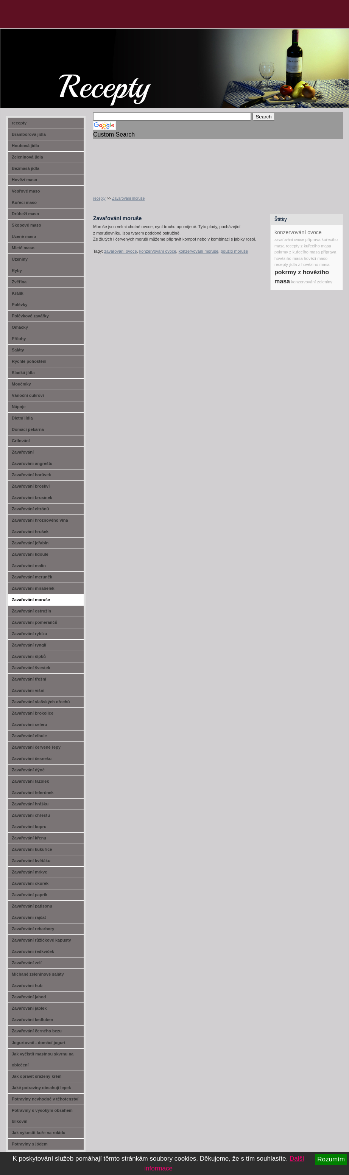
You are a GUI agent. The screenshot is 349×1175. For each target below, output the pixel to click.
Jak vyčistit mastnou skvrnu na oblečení (42, 1059)
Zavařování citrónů (30, 509)
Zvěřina (19, 282)
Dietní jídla (22, 418)
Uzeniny (20, 259)
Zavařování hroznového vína (40, 520)
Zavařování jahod (29, 997)
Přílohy (19, 338)
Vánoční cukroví (28, 395)
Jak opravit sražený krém (36, 1076)
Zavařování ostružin (31, 611)
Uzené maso (24, 236)
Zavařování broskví (31, 486)
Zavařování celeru (29, 724)
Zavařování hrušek (30, 531)
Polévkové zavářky (30, 316)
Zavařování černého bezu (37, 1031)
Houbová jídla (25, 145)
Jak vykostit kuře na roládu (38, 1132)
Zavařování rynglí (29, 645)
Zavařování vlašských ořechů (41, 701)
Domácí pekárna (28, 429)
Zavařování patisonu (32, 906)
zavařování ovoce (120, 251)
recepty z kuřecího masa (308, 246)
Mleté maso (23, 248)
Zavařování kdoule (30, 554)
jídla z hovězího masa (309, 264)
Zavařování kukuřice (32, 849)
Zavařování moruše (128, 198)
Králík (17, 293)
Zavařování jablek (29, 1008)
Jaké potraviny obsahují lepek (41, 1087)
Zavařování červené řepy (36, 747)
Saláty (18, 350)
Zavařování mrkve (29, 872)
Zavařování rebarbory (33, 928)
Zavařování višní (28, 690)
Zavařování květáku (31, 860)
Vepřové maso (26, 191)
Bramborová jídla (29, 134)
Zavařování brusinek (32, 497)
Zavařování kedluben (32, 1019)
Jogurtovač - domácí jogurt (38, 1042)
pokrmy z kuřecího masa (297, 252)
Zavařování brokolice (32, 713)
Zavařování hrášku (30, 804)
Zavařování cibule (29, 736)
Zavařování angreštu (32, 463)
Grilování (21, 440)
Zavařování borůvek (31, 474)
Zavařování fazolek (30, 781)
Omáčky (20, 327)
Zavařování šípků (29, 656)
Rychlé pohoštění (29, 361)
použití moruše (234, 251)
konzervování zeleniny (311, 282)
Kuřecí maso (24, 202)
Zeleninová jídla (27, 157)
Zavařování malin (29, 565)
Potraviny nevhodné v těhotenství (45, 1099)
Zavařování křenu (29, 838)
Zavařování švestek (31, 667)
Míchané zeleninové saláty (38, 974)
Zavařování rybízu (29, 633)
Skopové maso (26, 225)
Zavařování (23, 452)
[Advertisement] (117, 163)
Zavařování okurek (30, 883)
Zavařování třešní (29, 679)
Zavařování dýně (28, 770)
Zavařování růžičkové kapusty (41, 940)
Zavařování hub (27, 985)
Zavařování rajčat (29, 917)
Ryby (17, 270)
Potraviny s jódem (30, 1144)
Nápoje (19, 406)
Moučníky (21, 384)
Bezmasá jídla (25, 168)
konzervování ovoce (157, 251)
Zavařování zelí (27, 963)
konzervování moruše (198, 251)
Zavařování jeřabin (30, 543)
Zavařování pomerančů (34, 622)
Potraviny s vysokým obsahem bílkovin (42, 1116)
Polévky (20, 304)
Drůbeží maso (25, 213)
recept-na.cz (43, 57)
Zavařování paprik (29, 894)
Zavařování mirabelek (33, 588)
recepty (99, 198)
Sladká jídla (23, 372)
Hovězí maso (24, 179)
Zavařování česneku (31, 758)
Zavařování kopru (29, 826)
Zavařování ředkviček (33, 951)
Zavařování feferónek (33, 792)
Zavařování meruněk (32, 577)
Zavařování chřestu (31, 815)
